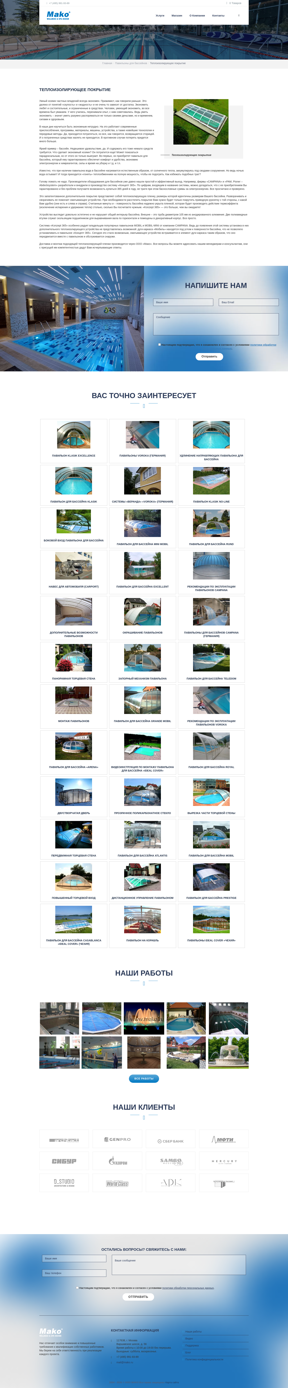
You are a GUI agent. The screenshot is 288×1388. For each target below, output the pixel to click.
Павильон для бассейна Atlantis (142, 855)
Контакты (218, 15)
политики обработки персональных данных (188, 1288)
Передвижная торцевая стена (73, 855)
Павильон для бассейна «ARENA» (73, 767)
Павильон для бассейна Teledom (211, 678)
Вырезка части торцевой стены (211, 813)
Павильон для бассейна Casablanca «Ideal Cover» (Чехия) (73, 942)
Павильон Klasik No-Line (211, 501)
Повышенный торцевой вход (74, 897)
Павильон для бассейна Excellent (142, 586)
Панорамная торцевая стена (73, 678)
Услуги (160, 15)
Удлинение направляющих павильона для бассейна (211, 457)
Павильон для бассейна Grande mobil (142, 721)
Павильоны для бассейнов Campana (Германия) (211, 634)
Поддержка (192, 1345)
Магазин (177, 15)
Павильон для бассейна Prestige (211, 897)
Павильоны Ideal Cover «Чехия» (211, 940)
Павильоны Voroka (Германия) (143, 455)
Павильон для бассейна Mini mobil (142, 544)
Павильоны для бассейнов (131, 63)
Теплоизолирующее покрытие (168, 63)
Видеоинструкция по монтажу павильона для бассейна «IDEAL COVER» (142, 769)
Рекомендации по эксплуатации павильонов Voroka (211, 723)
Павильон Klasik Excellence (73, 455)
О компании (197, 15)
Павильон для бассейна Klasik (73, 501)
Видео (189, 1338)
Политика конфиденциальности (204, 1359)
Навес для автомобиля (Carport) (74, 586)
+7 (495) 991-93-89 (58, 3)
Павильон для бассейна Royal (211, 767)
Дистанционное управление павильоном (142, 897)
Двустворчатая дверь (73, 813)
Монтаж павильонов (73, 721)
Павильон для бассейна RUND (211, 544)
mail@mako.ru (124, 1362)
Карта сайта (172, 1382)
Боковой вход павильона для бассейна (74, 540)
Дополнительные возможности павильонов (74, 634)
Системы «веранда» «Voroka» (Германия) (142, 501)
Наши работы (193, 1331)
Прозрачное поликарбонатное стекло (142, 813)
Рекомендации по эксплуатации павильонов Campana (211, 588)
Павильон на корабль (142, 940)
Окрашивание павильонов (143, 632)
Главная (107, 63)
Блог (188, 1352)
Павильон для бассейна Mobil (211, 855)
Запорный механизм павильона (142, 678)
